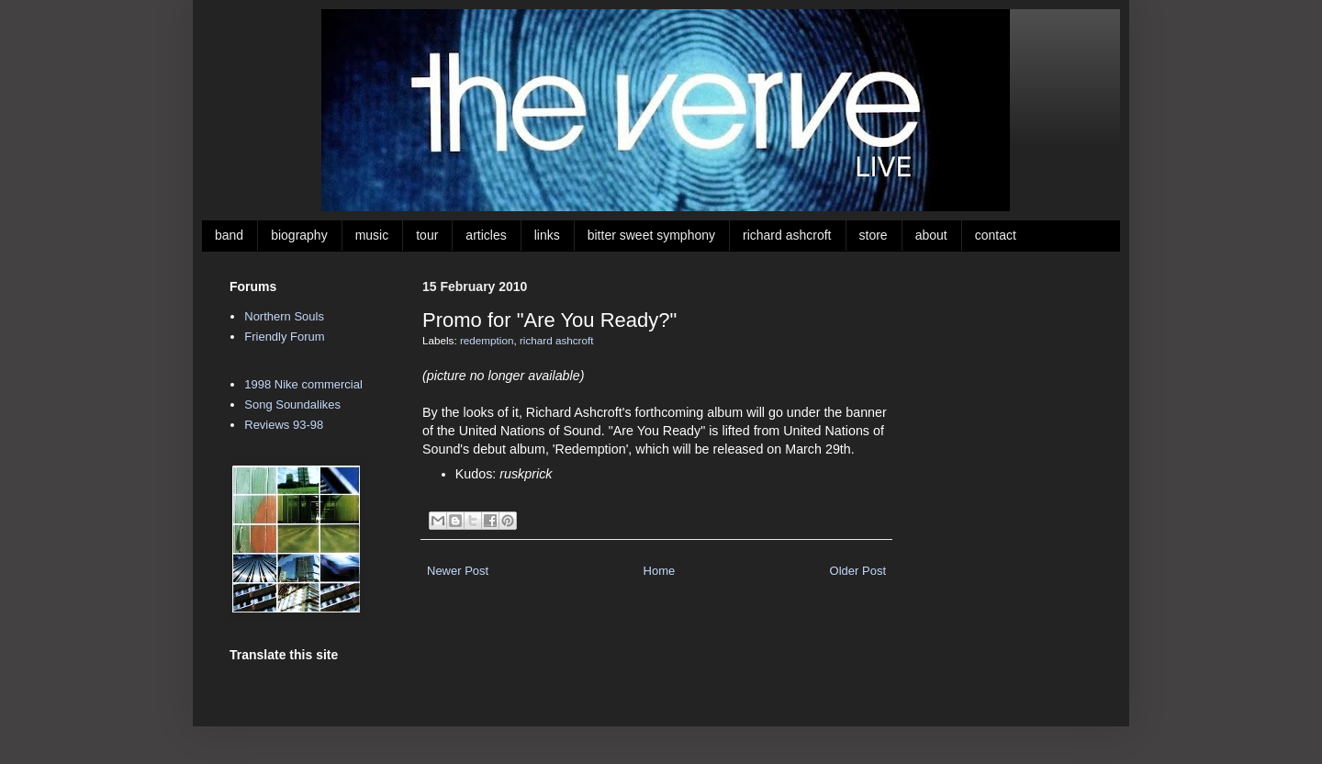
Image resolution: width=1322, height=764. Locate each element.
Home (660, 571)
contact (995, 235)
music (372, 235)
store (873, 235)
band (229, 235)
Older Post (858, 571)
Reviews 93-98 (283, 425)
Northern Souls (284, 316)
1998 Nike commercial (303, 384)
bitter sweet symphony (651, 235)
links (547, 235)
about (931, 235)
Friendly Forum (284, 336)
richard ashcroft (787, 235)
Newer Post (457, 571)
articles (485, 235)
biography (299, 235)
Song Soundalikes (292, 404)
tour (427, 235)
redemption (486, 340)
